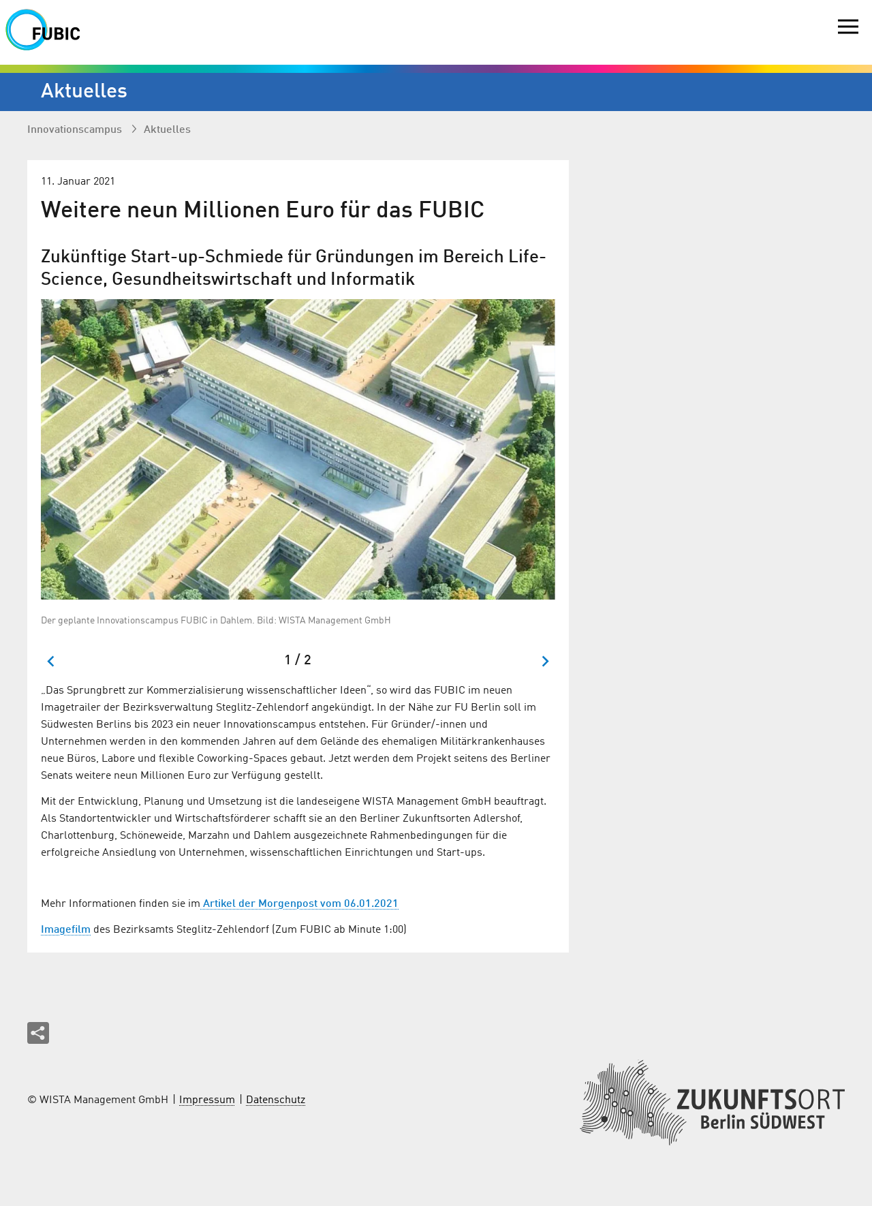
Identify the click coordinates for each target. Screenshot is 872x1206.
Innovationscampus (76, 130)
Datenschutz (275, 1100)
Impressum (207, 1100)
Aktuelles (167, 130)
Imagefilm (66, 930)
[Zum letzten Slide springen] (51, 661)
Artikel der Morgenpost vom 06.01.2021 (299, 904)
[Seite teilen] (38, 1033)
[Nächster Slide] (544, 661)
